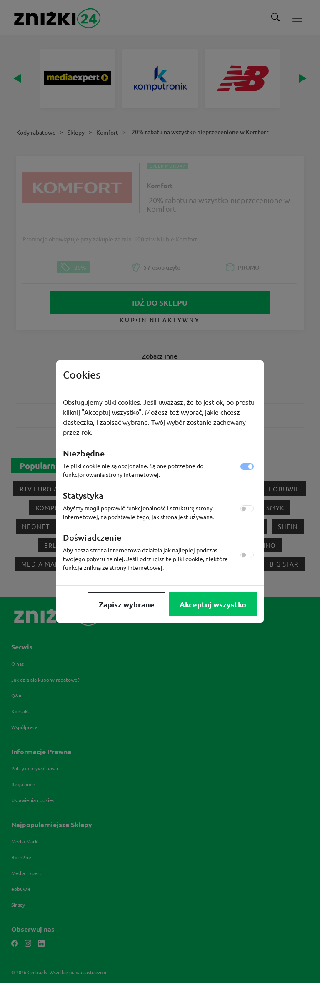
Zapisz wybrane (127, 604)
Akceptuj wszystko (213, 604)
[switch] (247, 508)
